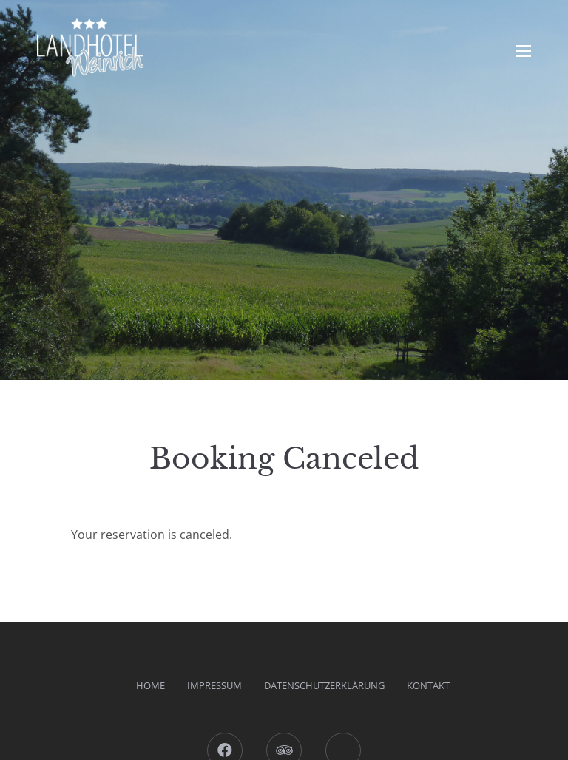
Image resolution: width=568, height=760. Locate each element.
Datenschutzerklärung (324, 685)
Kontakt (428, 685)
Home (150, 685)
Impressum (214, 685)
